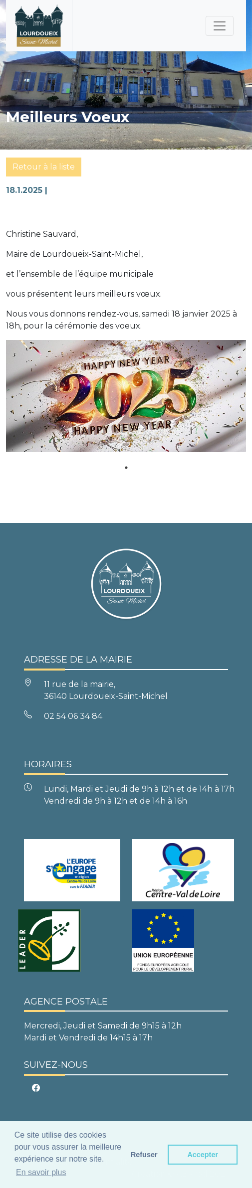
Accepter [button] (202, 1155)
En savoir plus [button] (41, 1172)
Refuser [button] (144, 1155)
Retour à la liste (43, 166)
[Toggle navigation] (220, 26)
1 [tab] (126, 468)
